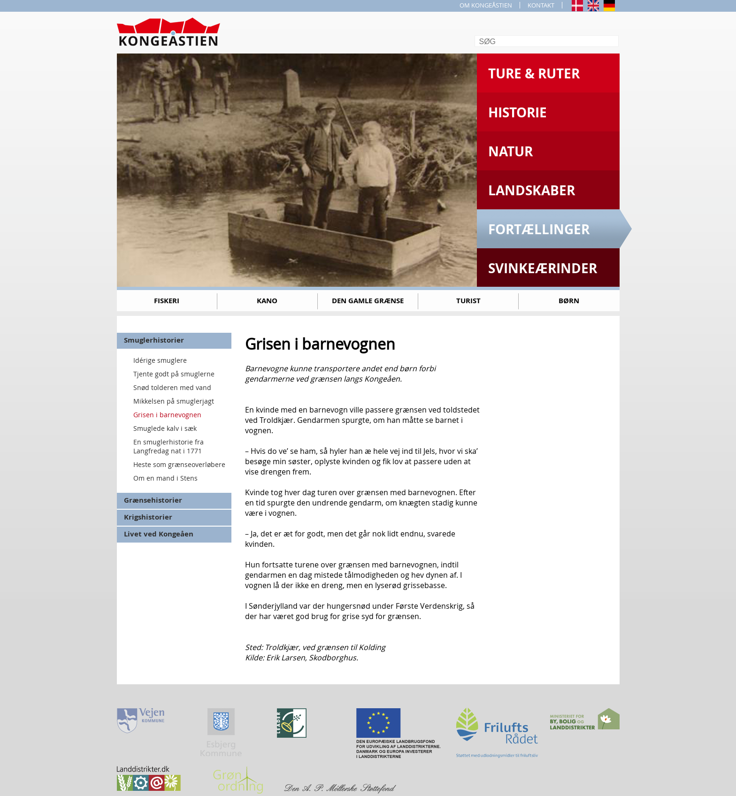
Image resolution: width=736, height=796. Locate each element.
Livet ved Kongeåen (158, 534)
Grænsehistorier (153, 500)
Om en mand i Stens (165, 478)
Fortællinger (539, 229)
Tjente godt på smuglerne (174, 373)
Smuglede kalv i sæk (165, 428)
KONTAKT (541, 5)
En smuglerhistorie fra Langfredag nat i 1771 (168, 446)
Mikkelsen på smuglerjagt (173, 401)
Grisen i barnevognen (167, 414)
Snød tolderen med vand (172, 387)
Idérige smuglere (160, 360)
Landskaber (531, 190)
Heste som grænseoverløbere (179, 464)
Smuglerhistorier (154, 340)
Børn (569, 301)
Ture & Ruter (534, 73)
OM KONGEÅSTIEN (486, 5)
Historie (517, 112)
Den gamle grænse (368, 301)
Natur (510, 151)
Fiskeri (166, 301)
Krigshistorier (148, 517)
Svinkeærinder (542, 268)
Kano (267, 301)
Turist (468, 301)
